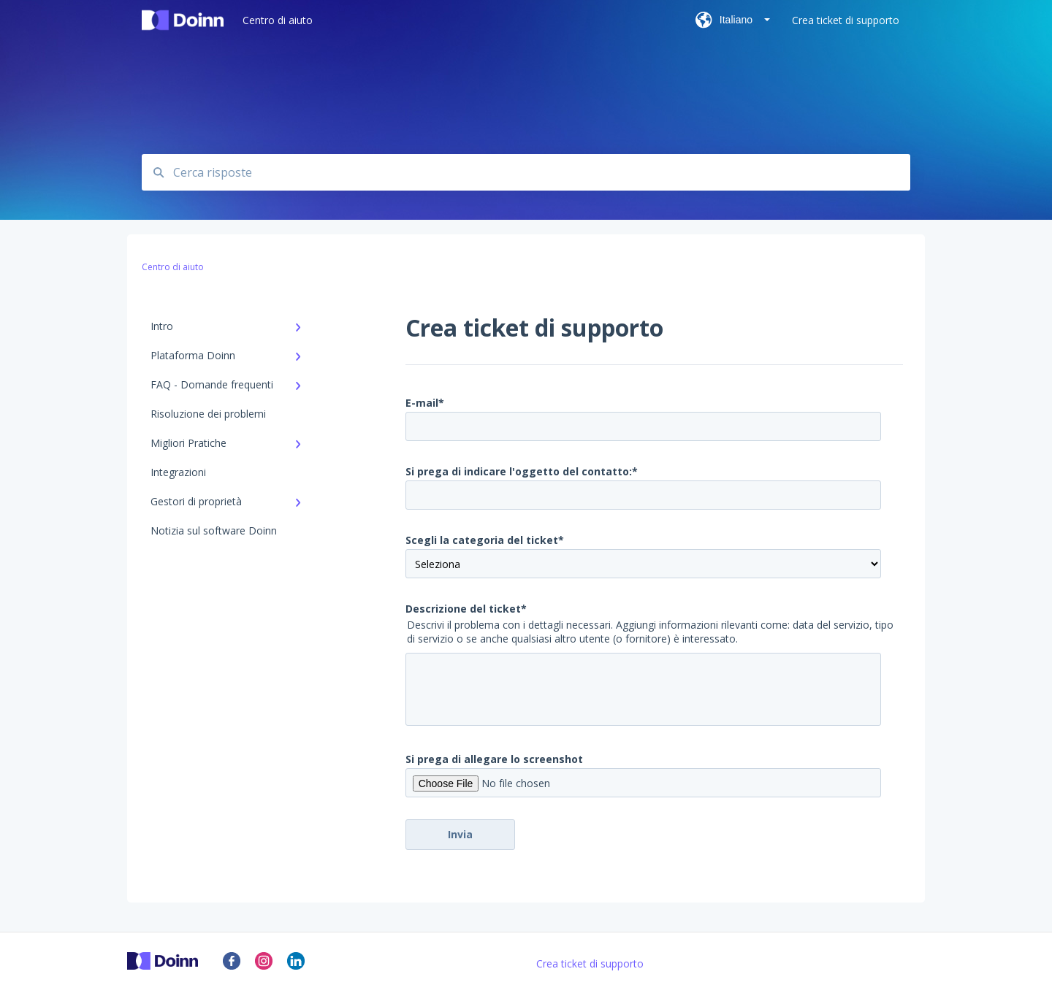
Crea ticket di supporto (590, 964)
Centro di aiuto (278, 20)
